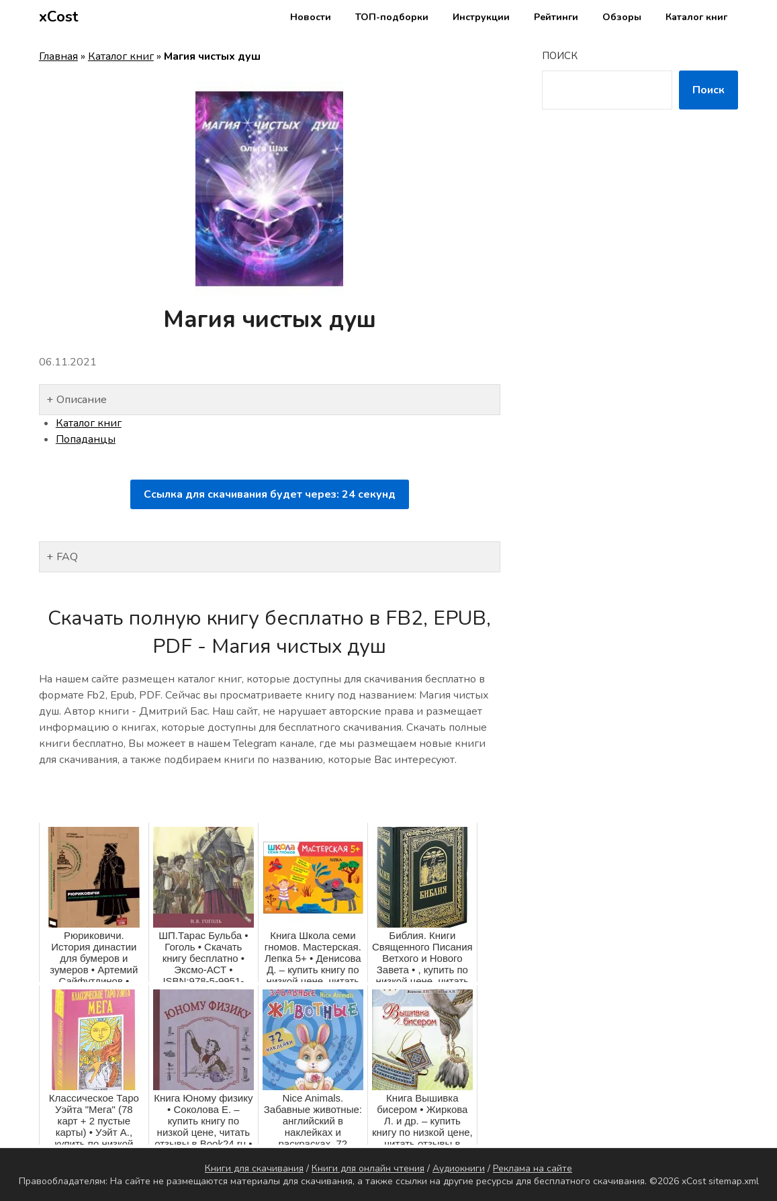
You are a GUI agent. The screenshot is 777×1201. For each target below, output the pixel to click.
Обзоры (621, 17)
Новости (310, 17)
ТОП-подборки (391, 17)
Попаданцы (86, 439)
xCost (59, 17)
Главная (58, 56)
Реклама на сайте (532, 1168)
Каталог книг (696, 17)
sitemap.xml (734, 1181)
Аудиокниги (458, 1168)
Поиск (560, 55)
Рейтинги (556, 17)
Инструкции (481, 17)
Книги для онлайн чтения (368, 1168)
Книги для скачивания (254, 1168)
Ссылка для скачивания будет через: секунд (270, 494)
